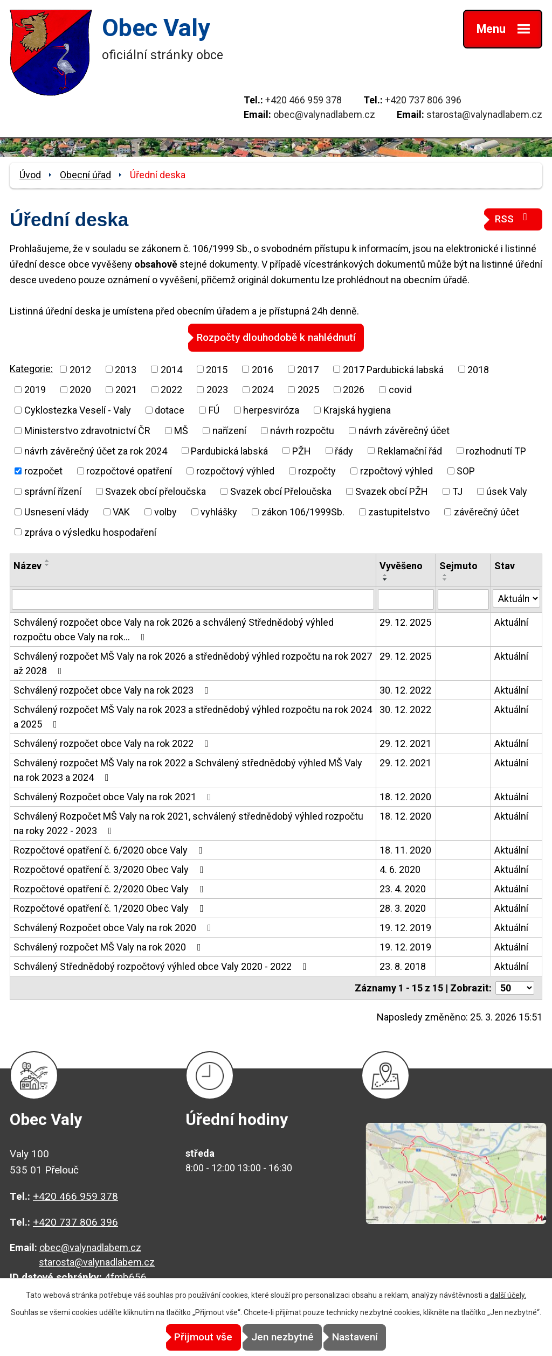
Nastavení (373, 1337)
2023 (217, 389)
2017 (308, 369)
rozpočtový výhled (235, 470)
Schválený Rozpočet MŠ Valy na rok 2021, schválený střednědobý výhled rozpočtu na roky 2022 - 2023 (188, 823)
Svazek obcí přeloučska (155, 491)
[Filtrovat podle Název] (193, 599)
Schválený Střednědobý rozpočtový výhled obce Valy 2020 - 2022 (162, 965)
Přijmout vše (185, 1337)
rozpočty (317, 470)
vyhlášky (219, 511)
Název (27, 565)
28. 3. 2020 (403, 907)
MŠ (181, 430)
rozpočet (43, 470)
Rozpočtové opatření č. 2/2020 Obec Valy (110, 888)
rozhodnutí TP (496, 450)
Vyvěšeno (401, 565)
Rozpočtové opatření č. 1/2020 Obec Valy (110, 907)
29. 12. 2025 (405, 621)
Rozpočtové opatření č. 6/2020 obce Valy (110, 849)
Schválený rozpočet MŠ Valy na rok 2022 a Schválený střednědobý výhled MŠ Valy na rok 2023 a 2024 (187, 769)
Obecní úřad (85, 174)
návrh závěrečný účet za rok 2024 (95, 450)
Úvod (30, 174)
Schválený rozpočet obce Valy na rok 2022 (113, 743)
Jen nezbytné (282, 1337)
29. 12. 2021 (405, 743)
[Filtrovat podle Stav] (516, 598)
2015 (216, 369)
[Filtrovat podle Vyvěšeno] (406, 599)
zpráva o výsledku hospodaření (90, 531)
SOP (466, 470)
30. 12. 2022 (405, 689)
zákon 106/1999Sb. (302, 511)
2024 (262, 389)
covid (400, 389)
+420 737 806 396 (423, 100)
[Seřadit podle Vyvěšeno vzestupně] (385, 575)
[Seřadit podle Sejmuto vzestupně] (445, 575)
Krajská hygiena (357, 409)
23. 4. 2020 (403, 888)
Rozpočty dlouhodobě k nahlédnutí (276, 337)
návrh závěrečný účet (404, 430)
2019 (35, 389)
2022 (171, 389)
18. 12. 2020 (405, 796)
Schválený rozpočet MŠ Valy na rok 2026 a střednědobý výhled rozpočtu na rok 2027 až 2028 (192, 663)
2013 (125, 369)
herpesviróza (271, 409)
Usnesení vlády (56, 511)
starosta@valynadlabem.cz (484, 114)
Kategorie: (31, 368)
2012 (80, 369)
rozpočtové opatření (129, 470)
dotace (169, 409)
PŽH (301, 450)
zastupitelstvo (399, 511)
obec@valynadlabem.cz (324, 114)
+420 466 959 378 (303, 100)
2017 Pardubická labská (393, 369)
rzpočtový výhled (396, 470)
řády (344, 450)
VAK (121, 511)
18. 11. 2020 (405, 849)
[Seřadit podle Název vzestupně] (47, 560)
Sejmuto (458, 565)
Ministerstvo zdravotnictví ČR (87, 430)
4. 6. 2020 (400, 869)
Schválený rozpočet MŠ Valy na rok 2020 (109, 946)
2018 (478, 369)
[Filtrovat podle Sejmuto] (463, 599)
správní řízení (52, 491)
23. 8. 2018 (403, 965)
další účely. (508, 1295)
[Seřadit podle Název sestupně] (47, 565)
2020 (80, 389)
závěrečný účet (486, 511)
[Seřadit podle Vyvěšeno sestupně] (385, 579)
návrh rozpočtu (302, 430)
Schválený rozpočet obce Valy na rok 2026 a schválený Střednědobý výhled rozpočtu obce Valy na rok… (173, 629)
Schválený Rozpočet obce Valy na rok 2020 (114, 927)
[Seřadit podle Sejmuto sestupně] (445, 579)
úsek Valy (506, 491)
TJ (457, 491)
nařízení (229, 430)
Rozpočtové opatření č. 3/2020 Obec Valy (110, 869)
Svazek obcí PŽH (391, 491)
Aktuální (511, 621)
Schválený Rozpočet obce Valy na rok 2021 (114, 796)
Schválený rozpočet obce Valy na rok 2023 (113, 689)
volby (165, 511)
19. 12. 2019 (405, 927)
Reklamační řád (409, 450)
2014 (171, 369)
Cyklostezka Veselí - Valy (77, 409)
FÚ (214, 409)
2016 (262, 369)
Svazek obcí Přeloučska (281, 491)
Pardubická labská (229, 450)
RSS (513, 218)
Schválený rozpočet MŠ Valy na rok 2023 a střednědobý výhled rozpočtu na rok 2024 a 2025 (192, 716)
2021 (126, 389)
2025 (308, 389)
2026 (353, 389)
